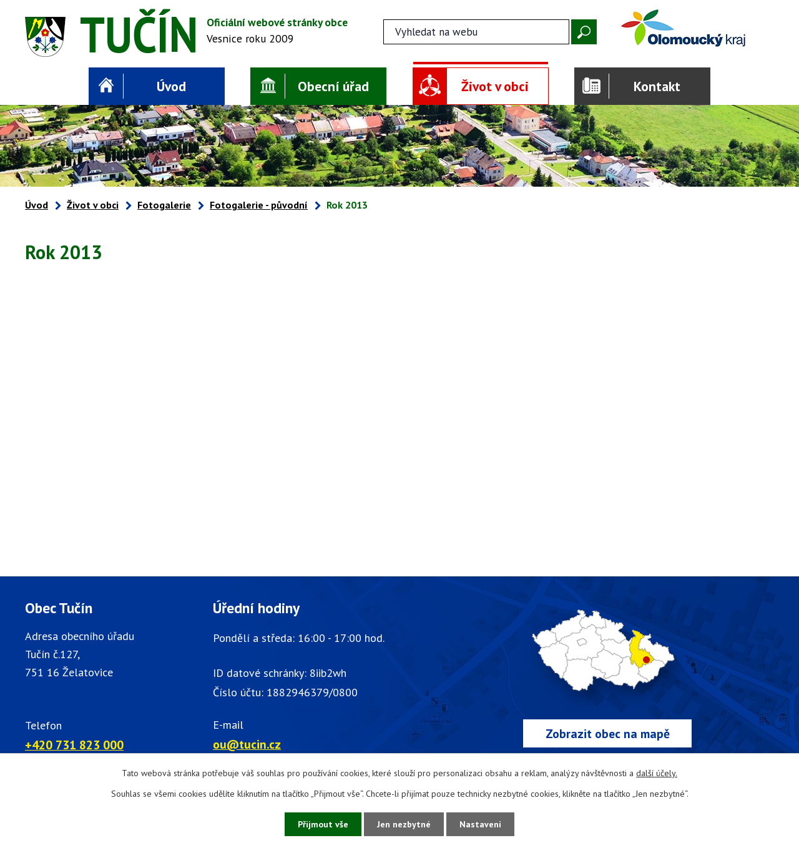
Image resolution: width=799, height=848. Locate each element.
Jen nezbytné (404, 824)
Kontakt (657, 86)
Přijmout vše (323, 824)
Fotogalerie (164, 205)
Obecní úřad (333, 86)
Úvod (171, 86)
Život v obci (495, 86)
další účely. (656, 773)
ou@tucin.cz (247, 744)
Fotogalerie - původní (259, 205)
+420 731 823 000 (74, 744)
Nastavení (480, 824)
